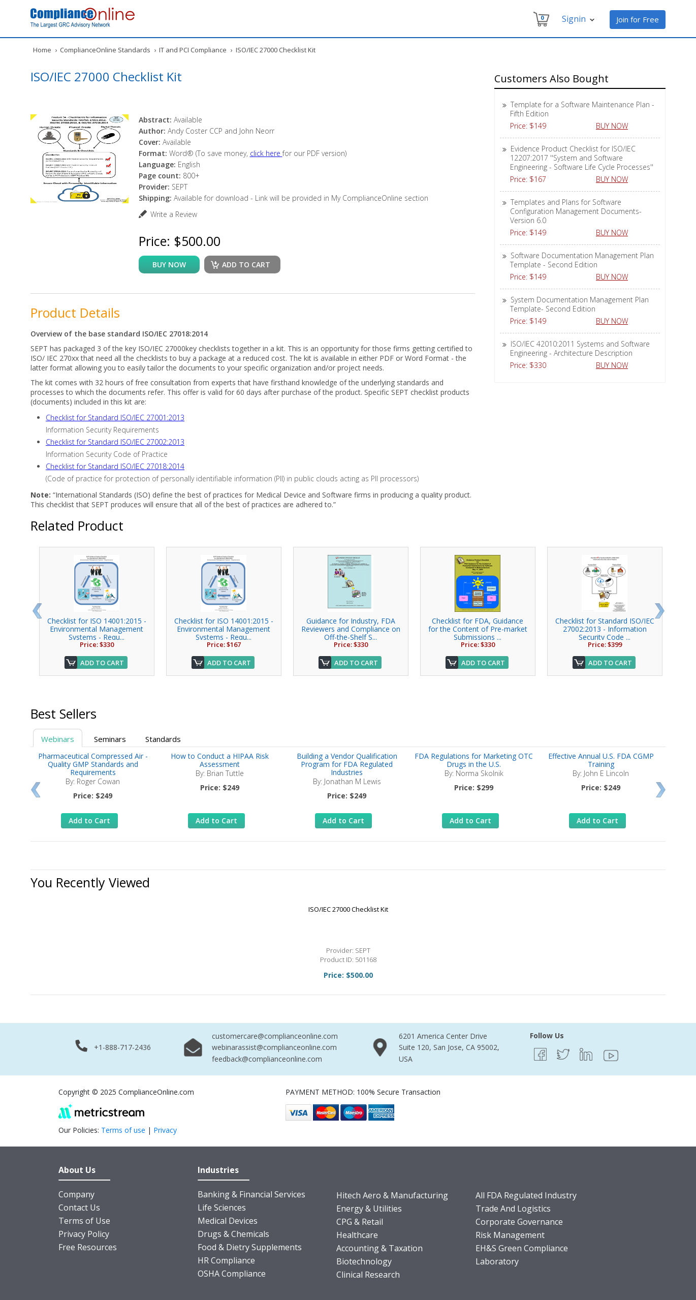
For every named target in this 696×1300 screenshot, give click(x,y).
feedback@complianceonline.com (267, 1059)
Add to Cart (102, 662)
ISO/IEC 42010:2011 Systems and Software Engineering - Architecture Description (580, 348)
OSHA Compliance (232, 1273)
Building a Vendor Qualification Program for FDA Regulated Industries (347, 764)
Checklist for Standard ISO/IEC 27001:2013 (115, 417)
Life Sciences (222, 1207)
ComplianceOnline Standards (105, 49)
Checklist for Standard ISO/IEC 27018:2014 (115, 466)
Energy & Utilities (369, 1208)
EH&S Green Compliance (522, 1248)
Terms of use (123, 1130)
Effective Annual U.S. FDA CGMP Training (601, 760)
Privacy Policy (83, 1234)
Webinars (57, 739)
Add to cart (246, 264)
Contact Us (79, 1207)
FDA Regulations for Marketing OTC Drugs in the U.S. (474, 760)
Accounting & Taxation (379, 1248)
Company (76, 1194)
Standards (163, 739)
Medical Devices (228, 1220)
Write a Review (173, 214)
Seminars (110, 739)
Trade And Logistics (513, 1208)
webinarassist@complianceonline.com (274, 1047)
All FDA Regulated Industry (526, 1195)
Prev (37, 610)
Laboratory (497, 1261)
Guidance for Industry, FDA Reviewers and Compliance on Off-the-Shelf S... (350, 629)
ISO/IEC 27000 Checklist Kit (348, 909)
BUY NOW (616, 126)
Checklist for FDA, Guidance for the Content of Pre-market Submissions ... (477, 629)
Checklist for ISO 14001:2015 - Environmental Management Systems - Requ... (96, 629)
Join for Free (637, 19)
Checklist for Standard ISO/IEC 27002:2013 (115, 442)
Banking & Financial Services (251, 1194)
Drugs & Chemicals (233, 1234)
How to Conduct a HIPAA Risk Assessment (220, 760)
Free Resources (87, 1247)
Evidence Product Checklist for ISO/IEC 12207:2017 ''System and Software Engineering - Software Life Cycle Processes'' (581, 158)
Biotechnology (364, 1261)
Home (42, 49)
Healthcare (357, 1235)
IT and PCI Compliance (193, 49)
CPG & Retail (359, 1221)
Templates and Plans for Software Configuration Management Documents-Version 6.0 (576, 211)
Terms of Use (84, 1220)
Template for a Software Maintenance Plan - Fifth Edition (582, 109)
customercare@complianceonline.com (275, 1036)
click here (266, 153)
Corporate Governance (519, 1221)
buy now (169, 264)
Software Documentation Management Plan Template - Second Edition (582, 260)
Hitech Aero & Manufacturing (392, 1195)
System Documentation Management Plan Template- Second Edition (579, 304)
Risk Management (510, 1235)
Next (660, 610)
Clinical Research (368, 1274)
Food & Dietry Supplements (250, 1247)
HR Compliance (226, 1260)
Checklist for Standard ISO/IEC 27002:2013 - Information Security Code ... (604, 629)
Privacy (165, 1130)
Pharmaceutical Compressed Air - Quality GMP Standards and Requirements (93, 764)
